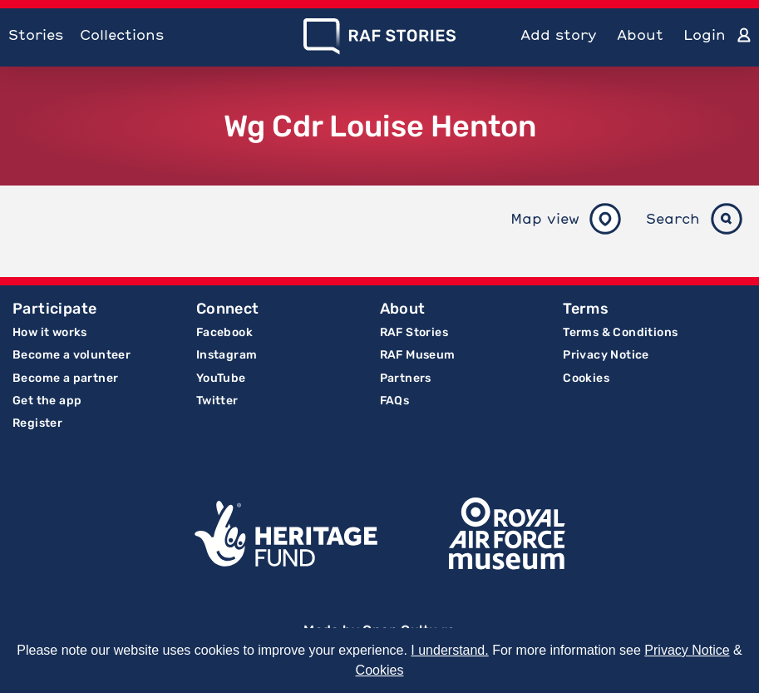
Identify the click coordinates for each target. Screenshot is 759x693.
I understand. (449, 650)
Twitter (217, 401)
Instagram (227, 355)
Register (37, 423)
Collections (122, 34)
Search (673, 218)
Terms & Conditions (620, 332)
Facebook (224, 332)
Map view (544, 218)
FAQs (395, 401)
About (640, 34)
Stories (35, 34)
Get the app (46, 401)
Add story (558, 34)
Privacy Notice (606, 355)
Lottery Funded (286, 534)
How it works (49, 332)
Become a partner (65, 378)
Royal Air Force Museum (507, 534)
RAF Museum (418, 355)
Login (704, 34)
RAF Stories (414, 332)
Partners (405, 378)
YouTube (221, 378)
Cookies (586, 378)
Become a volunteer (71, 355)
